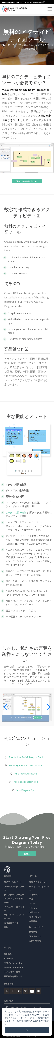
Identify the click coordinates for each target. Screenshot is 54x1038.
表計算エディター (12, 923)
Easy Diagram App (25, 790)
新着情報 (33, 931)
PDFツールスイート (13, 882)
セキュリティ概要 (12, 972)
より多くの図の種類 (16, 512)
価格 (6, 927)
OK (27, 1030)
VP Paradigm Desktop (35, 2)
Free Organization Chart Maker (25, 765)
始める (27, 853)
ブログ (32, 903)
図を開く (37, 717)
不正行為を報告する (13, 976)
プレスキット (35, 936)
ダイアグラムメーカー (14, 894)
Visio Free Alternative (25, 773)
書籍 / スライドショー (39, 882)
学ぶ (31, 899)
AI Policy (8, 958)
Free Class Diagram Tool (25, 781)
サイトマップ (35, 916)
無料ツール (34, 912)
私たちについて (36, 927)
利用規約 (8, 954)
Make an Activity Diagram (27, 181)
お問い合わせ (35, 940)
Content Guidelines (14, 967)
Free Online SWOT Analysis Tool (26, 757)
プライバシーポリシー (14, 963)
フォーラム (34, 894)
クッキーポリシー (29, 1018)
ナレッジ (33, 908)
